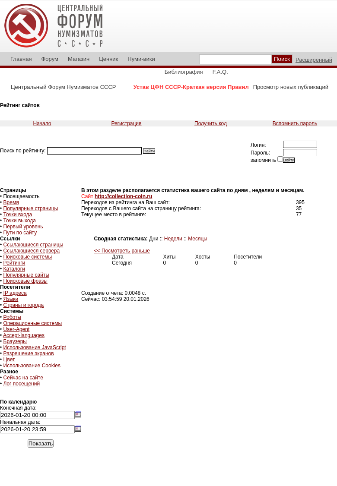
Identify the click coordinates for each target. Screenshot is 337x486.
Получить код (210, 123)
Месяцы (197, 239)
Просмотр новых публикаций (290, 87)
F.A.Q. (220, 72)
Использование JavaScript (34, 347)
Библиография (184, 72)
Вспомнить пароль (295, 123)
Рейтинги (14, 263)
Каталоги (14, 269)
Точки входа (17, 214)
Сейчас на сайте (23, 378)
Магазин (78, 59)
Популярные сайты (26, 275)
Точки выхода (19, 221)
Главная (21, 59)
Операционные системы (32, 323)
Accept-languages (24, 335)
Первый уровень (23, 227)
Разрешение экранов (28, 353)
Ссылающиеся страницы (33, 245)
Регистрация (126, 123)
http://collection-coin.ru (123, 196)
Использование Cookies (31, 366)
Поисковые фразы (25, 281)
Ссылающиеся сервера (31, 251)
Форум (49, 59)
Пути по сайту (20, 233)
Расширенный (314, 60)
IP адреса (15, 293)
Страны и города (23, 305)
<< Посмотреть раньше (122, 251)
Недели (173, 239)
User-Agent (16, 329)
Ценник (108, 59)
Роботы (12, 317)
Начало (42, 123)
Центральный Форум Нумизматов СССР (63, 87)
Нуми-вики (141, 59)
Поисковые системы (27, 257)
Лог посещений (21, 384)
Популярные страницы (30, 208)
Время (11, 202)
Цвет (9, 360)
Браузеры (15, 341)
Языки (11, 299)
